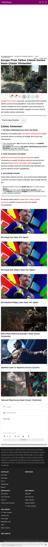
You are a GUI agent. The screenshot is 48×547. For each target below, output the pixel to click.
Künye (3, 481)
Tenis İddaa (4, 518)
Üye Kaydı (4, 478)
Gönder (23, 440)
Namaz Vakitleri (30, 503)
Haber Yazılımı (5, 528)
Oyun (36, 56)
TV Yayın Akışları (30, 506)
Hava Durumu (29, 497)
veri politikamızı (11, 545)
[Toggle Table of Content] (22, 120)
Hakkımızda (4, 484)
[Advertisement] (24, 30)
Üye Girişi (4, 475)
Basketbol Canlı (6, 521)
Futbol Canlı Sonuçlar (7, 503)
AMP (2, 525)
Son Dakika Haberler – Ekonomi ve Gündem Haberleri (17, 56)
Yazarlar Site (5, 515)
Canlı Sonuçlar (5, 497)
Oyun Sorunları (5, 57)
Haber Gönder (29, 500)
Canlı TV (3, 500)
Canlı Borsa (4, 494)
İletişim (3, 487)
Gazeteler (28, 494)
